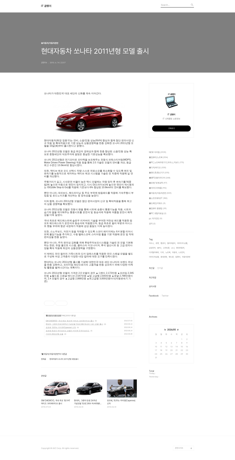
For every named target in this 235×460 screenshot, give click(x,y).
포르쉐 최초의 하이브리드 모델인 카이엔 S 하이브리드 (67, 331)
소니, (173, 248)
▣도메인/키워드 (157, 203)
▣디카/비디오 (157, 167)
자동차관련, (186, 257)
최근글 (151, 268)
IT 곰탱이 (46, 6)
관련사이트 (179, 448)
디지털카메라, (154, 252)
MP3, (159, 248)
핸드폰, (171, 257)
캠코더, (163, 243)
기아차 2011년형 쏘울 (54, 334)
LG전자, (182, 252)
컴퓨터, (178, 257)
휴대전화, (164, 257)
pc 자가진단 (155, 218)
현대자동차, (180, 248)
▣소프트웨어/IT (158, 198)
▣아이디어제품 (158, 188)
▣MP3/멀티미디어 (159, 177)
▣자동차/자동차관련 (53, 316)
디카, (162, 252)
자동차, (174, 252)
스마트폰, (166, 248)
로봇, (157, 243)
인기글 (160, 268)
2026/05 (171, 329)
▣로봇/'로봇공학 (158, 183)
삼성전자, (152, 248)
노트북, (168, 252)
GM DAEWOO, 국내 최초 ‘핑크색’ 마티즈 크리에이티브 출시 (70, 321)
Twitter (165, 296)
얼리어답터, (171, 243)
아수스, (151, 243)
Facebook (154, 296)
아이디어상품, (154, 257)
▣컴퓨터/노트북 (158, 157)
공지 (152, 223)
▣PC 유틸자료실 (157, 213)
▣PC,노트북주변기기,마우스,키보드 (166, 162)
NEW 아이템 (157, 152)
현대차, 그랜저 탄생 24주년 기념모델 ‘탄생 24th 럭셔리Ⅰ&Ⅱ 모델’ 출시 (74, 324)
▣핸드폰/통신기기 (159, 172)
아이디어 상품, (182, 243)
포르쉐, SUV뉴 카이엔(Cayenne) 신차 (61, 327)
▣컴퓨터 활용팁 (158, 208)
